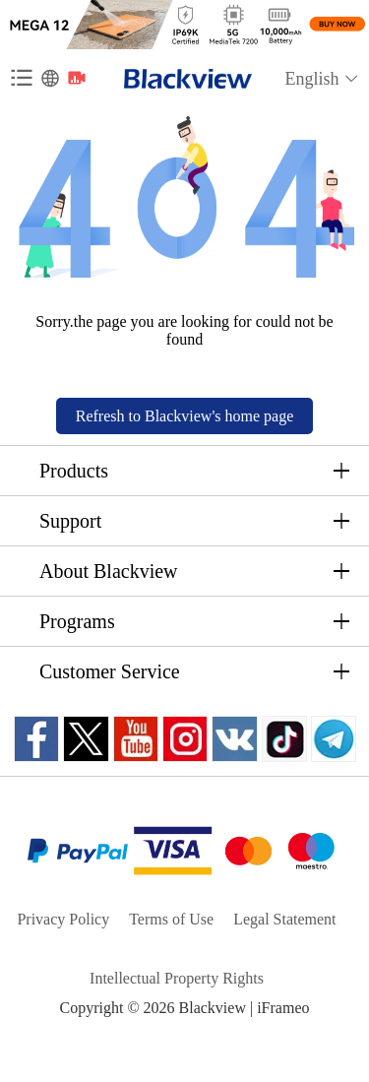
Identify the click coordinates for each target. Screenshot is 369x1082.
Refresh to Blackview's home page (184, 416)
